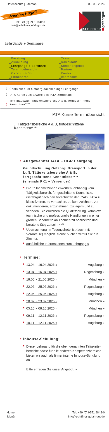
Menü (11, 416)
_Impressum (67, 77)
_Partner (64, 69)
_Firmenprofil (18, 77)
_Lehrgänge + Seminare (26, 65)
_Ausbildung (17, 62)
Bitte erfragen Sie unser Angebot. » (51, 369)
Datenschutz (15, 4)
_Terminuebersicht (22, 69)
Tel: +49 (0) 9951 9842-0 (88, 412)
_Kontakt (65, 73)
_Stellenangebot (70, 65)
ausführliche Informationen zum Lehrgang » (57, 244)
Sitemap (31, 4)
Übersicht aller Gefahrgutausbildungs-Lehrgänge (43, 89)
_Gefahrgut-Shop (21, 73)
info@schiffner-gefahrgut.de (28, 25)
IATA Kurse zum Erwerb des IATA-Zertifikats (40, 94)
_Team (63, 58)
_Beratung (16, 58)
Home (11, 412)
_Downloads (67, 62)
